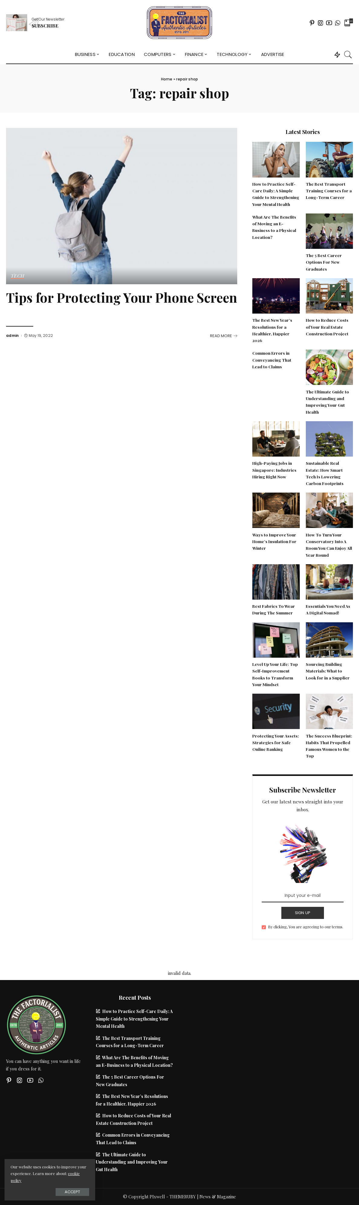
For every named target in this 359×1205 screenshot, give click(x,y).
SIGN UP (303, 913)
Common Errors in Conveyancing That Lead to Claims (271, 359)
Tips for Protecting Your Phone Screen (121, 297)
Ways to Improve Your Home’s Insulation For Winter (274, 541)
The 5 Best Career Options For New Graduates (324, 262)
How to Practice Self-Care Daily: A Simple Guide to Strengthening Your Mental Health (134, 1018)
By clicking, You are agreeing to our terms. (305, 926)
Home (167, 79)
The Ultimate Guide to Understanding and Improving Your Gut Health (132, 1161)
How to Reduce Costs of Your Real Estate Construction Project (327, 326)
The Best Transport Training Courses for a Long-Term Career (329, 190)
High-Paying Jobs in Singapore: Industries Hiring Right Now (274, 469)
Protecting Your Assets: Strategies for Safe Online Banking (275, 742)
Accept (72, 1192)
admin (12, 335)
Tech (17, 276)
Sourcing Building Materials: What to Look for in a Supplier (328, 670)
